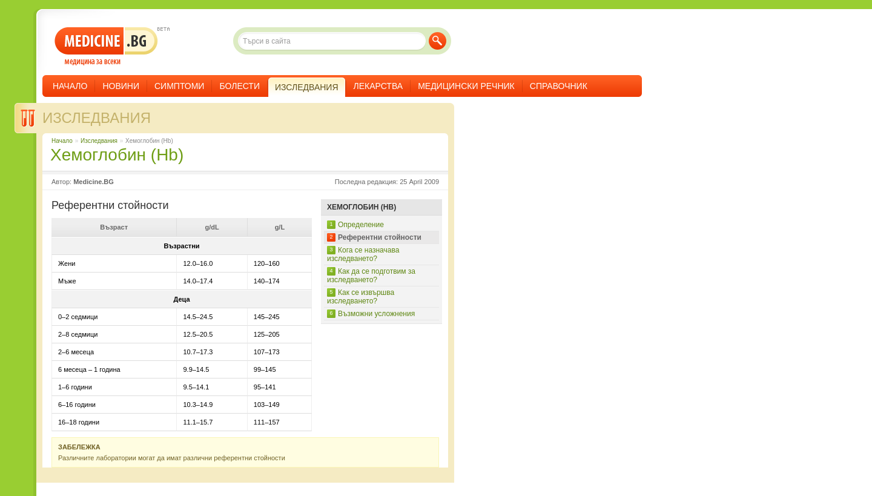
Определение (361, 224)
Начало (70, 86)
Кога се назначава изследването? (363, 254)
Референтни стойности (379, 237)
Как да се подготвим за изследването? (371, 275)
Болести (239, 86)
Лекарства (378, 86)
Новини (120, 86)
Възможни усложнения (376, 313)
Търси (437, 41)
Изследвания (96, 118)
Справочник (558, 86)
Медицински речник (466, 86)
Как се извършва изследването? (360, 296)
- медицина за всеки (106, 46)
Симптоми (179, 86)
